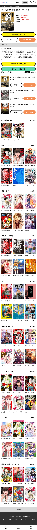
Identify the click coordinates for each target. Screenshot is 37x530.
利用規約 (18, 516)
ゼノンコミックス (26, 19)
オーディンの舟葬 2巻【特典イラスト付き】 (23, 90)
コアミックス (24, 17)
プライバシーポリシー (7, 520)
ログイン (18, 2)
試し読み (9, 39)
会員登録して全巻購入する (18, 64)
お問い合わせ (18, 520)
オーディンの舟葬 (15, 6)
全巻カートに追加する (18, 69)
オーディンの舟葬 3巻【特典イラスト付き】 (23, 104)
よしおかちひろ (24, 15)
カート (18, 528)
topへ (18, 509)
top (2, 6)
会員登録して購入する (18, 34)
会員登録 (25, 2)
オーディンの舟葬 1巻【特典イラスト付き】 (23, 77)
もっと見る (33, 120)
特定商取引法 (26, 516)
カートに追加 (27, 39)
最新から (33, 72)
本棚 (31, 528)
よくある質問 (10, 516)
